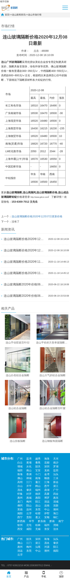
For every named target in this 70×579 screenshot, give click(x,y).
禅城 (29, 478)
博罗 (46, 497)
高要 (46, 493)
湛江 (55, 485)
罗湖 (55, 466)
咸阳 (29, 528)
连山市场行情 (34, 14)
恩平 (46, 485)
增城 (20, 466)
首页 (7, 14)
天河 (55, 458)
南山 (29, 470)
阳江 (38, 501)
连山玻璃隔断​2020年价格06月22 (25, 284)
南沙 (55, 462)
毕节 (31, 521)
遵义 (38, 517)
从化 (29, 466)
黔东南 (42, 521)
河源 (46, 546)
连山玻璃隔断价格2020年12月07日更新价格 (37, 216)
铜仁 (55, 517)
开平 (29, 485)
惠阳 (38, 497)
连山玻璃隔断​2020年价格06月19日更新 (25, 295)
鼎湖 (46, 489)
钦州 (20, 525)
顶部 (61, 574)
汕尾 (38, 546)
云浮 (29, 513)
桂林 (38, 525)
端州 (38, 489)
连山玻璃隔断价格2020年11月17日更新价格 (25, 261)
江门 (29, 482)
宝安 (38, 470)
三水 (55, 478)
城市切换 (4, 1)
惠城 (29, 497)
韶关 (38, 466)
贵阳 (29, 517)
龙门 (20, 501)
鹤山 (38, 485)
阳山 (29, 505)
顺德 (46, 478)
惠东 (55, 497)
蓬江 (38, 482)
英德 (20, 509)
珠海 (20, 474)
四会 (55, 493)
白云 (20, 462)
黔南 (52, 521)
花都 (46, 462)
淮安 (46, 528)
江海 (46, 482)
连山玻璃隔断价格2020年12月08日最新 (25, 239)
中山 (46, 509)
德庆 (38, 493)
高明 (20, 482)
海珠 (46, 458)
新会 (55, 482)
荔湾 (29, 458)
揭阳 (20, 513)
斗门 (38, 474)
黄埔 (29, 462)
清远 (46, 501)
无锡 (38, 528)
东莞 (38, 509)
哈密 (38, 513)
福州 (46, 525)
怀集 (20, 493)
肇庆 (29, 489)
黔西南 (21, 521)
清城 (55, 501)
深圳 (46, 466)
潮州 (55, 509)
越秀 (38, 458)
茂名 (20, 489)
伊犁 (46, 513)
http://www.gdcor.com (39, 197)
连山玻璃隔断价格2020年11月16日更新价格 (25, 273)
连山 (38, 505)
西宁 (20, 517)
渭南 (55, 525)
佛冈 (20, 505)
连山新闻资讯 (18, 14)
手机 (43, 574)
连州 (29, 509)
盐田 (55, 470)
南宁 (61, 521)
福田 (20, 470)
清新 (55, 505)
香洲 (29, 474)
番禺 (38, 462)
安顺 (46, 517)
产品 (26, 574)
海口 (55, 513)
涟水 (55, 528)
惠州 (20, 497)
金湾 (46, 474)
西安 (20, 528)
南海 (38, 478)
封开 (29, 493)
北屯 (29, 525)
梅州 (29, 501)
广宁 (55, 489)
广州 (20, 458)
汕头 (55, 474)
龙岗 (46, 470)
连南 (46, 505)
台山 (20, 485)
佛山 (20, 478)
